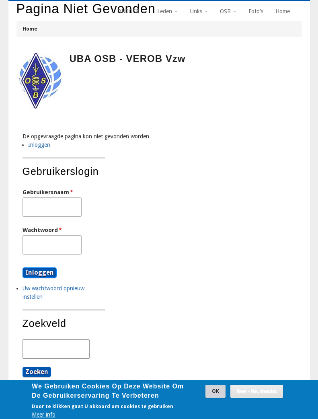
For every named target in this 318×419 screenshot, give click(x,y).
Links (199, 11)
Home (30, 29)
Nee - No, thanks (257, 393)
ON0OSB (131, 11)
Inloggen (39, 145)
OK (215, 393)
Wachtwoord (40, 230)
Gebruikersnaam (46, 192)
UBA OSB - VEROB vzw (128, 58)
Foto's (255, 11)
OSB (228, 11)
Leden (167, 11)
